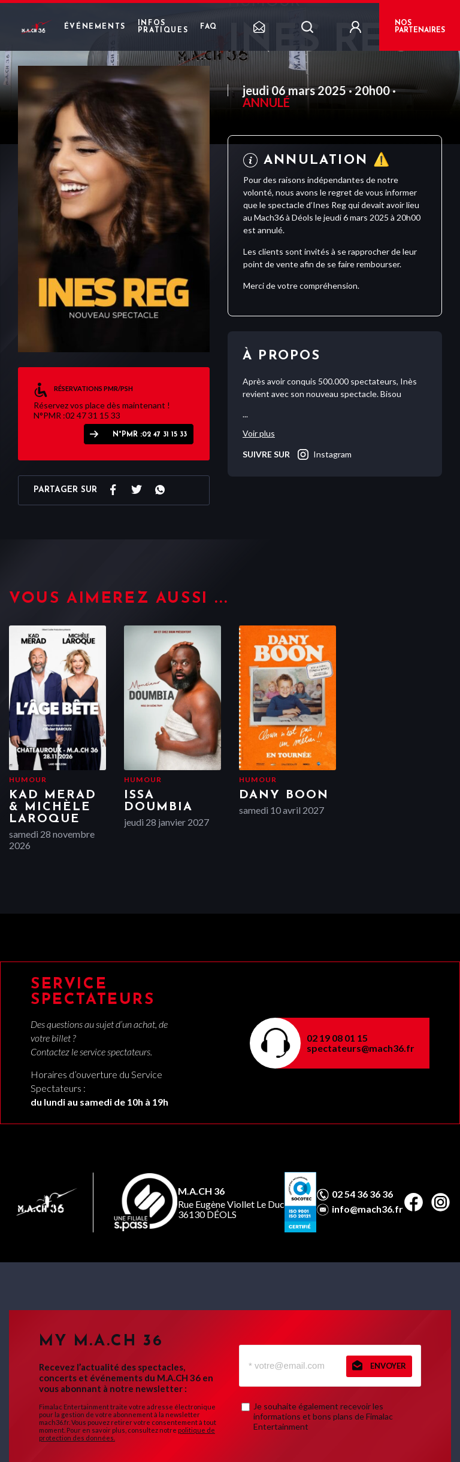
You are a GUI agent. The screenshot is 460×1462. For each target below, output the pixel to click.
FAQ (208, 26)
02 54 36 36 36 (362, 1194)
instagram (324, 454)
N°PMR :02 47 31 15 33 (150, 434)
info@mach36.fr (367, 1209)
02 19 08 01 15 (337, 1038)
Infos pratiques (163, 27)
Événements (95, 26)
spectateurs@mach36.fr (360, 1048)
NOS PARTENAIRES (420, 27)
